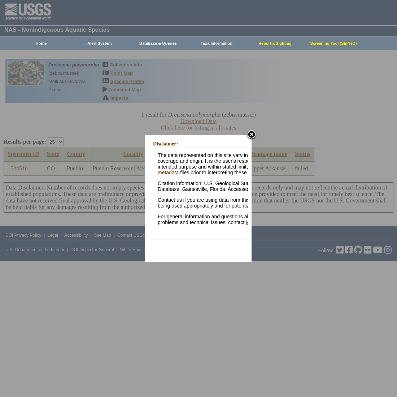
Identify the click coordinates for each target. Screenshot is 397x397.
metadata (168, 172)
